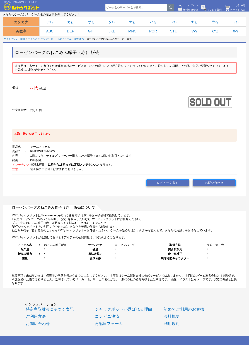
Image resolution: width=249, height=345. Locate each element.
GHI (91, 31)
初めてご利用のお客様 (184, 309)
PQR (153, 31)
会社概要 (172, 316)
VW (194, 31)
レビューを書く (167, 183)
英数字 (21, 31)
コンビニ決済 (107, 316)
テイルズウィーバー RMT (41, 38)
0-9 (235, 31)
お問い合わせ (214, 183)
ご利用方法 (36, 316)
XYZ (215, 31)
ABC (50, 31)
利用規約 (172, 323)
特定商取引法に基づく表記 (50, 309)
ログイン (193, 5)
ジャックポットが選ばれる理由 (123, 309)
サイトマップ (11, 38)
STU (173, 31)
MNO (132, 31)
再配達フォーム (109, 323)
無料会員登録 (190, 9)
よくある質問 (214, 9)
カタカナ (21, 22)
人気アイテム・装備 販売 (71, 38)
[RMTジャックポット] (22, 6)
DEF (70, 31)
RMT (22, 38)
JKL (112, 31)
